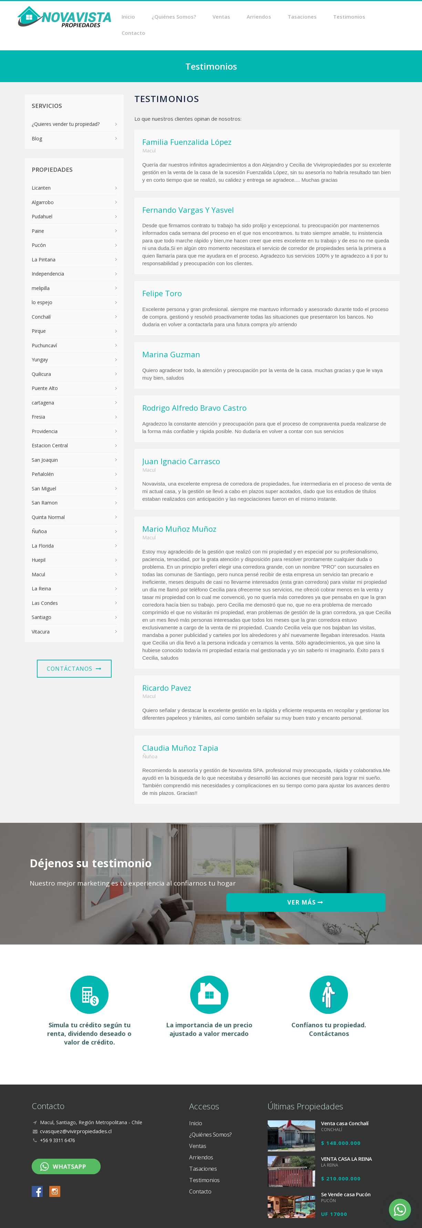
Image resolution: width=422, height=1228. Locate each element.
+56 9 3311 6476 (57, 1101)
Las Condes (45, 587)
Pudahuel (42, 200)
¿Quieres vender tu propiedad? (66, 108)
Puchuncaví (44, 329)
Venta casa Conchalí (345, 1084)
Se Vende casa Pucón (346, 1155)
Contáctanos (74, 653)
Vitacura (41, 615)
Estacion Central (50, 429)
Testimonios (348, 17)
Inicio (151, 17)
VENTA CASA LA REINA (346, 1119)
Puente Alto (45, 372)
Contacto (388, 17)
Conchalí (41, 301)
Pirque (39, 315)
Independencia (48, 257)
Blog (37, 122)
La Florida (43, 530)
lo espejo (42, 286)
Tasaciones (306, 17)
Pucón (39, 229)
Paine (38, 215)
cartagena (43, 386)
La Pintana (43, 243)
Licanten (41, 172)
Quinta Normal (48, 501)
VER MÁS (347, 864)
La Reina (41, 572)
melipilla (41, 272)
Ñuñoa (39, 515)
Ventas (235, 17)
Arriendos (268, 17)
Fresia (38, 401)
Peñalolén (43, 458)
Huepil (38, 544)
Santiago (41, 601)
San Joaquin (45, 444)
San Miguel (44, 472)
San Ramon (45, 486)
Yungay (40, 343)
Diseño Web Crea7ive (370, 1215)
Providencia (45, 415)
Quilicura (41, 358)
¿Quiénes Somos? (192, 17)
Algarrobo (43, 186)
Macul (38, 558)
